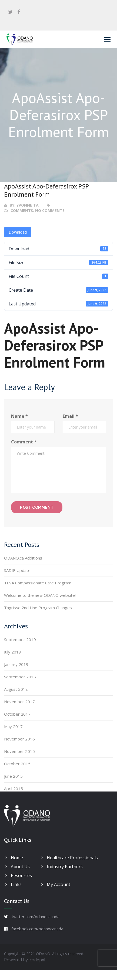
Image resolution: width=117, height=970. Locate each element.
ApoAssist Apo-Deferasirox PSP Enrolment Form (46, 190)
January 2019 (16, 664)
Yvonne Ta (27, 205)
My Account (55, 884)
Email (70, 416)
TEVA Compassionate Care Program (37, 582)
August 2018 (16, 689)
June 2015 (13, 776)
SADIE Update (17, 570)
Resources (18, 875)
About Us (17, 867)
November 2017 (19, 701)
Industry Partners (62, 867)
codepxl (37, 960)
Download (18, 232)
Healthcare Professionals (69, 858)
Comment (23, 442)
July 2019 (12, 652)
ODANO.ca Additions (23, 558)
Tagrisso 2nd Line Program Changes (38, 607)
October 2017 (17, 714)
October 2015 (17, 763)
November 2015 (19, 751)
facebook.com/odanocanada (37, 928)
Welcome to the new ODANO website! (40, 595)
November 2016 (19, 739)
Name (19, 416)
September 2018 (20, 676)
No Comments (50, 210)
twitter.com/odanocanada (35, 916)
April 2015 (13, 788)
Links (13, 884)
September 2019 (20, 639)
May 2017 (13, 726)
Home (14, 858)
